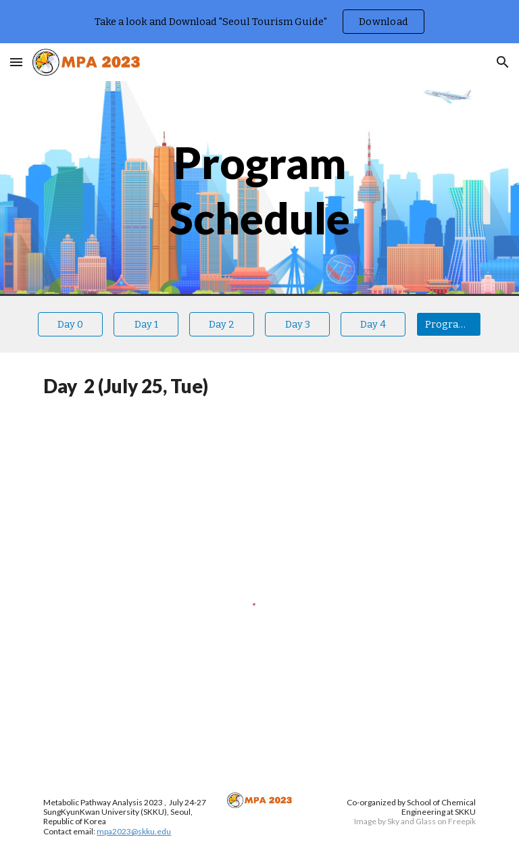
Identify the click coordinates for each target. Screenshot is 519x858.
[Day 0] (70, 324)
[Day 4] (372, 324)
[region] (259, 21)
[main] (259, 188)
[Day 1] (145, 324)
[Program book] (448, 324)
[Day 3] (297, 324)
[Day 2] (221, 324)
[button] (16, 61)
